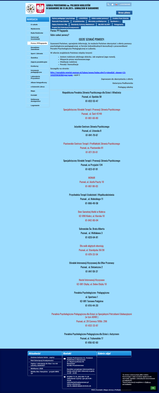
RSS (93, 390)
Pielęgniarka (118, 24)
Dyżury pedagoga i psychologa (63, 18)
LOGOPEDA (83, 18)
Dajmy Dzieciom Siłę (59, 24)
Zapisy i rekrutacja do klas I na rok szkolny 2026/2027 (44, 364)
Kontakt (99, 390)
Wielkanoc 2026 (37, 368)
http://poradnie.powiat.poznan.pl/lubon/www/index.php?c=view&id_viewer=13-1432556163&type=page (88, 73)
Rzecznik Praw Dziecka (60, 21)
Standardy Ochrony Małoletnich (82, 24)
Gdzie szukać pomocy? (100, 18)
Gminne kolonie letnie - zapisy (42, 357)
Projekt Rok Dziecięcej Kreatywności (65, 27)
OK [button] (153, 388)
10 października (78, 21)
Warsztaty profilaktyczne (97, 21)
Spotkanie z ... (115, 21)
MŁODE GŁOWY (104, 24)
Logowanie (125, 4)
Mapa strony (108, 390)
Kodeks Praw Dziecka (121, 18)
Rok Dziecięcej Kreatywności (42, 360)
